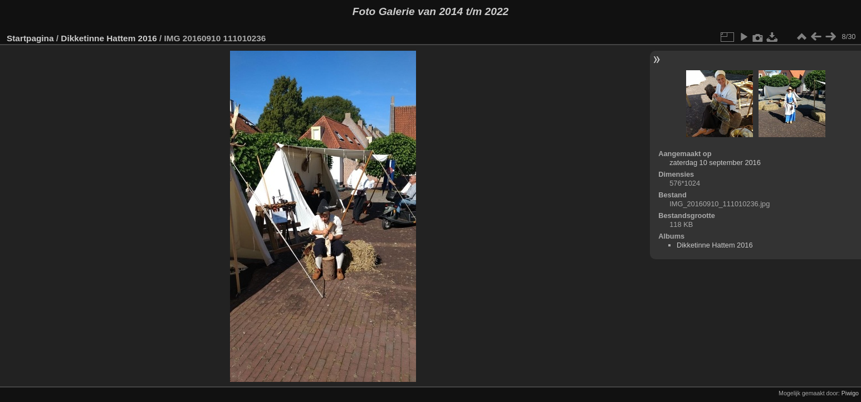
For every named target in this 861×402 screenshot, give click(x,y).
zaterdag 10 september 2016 (715, 162)
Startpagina (30, 38)
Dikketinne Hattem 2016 (108, 38)
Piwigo (850, 393)
